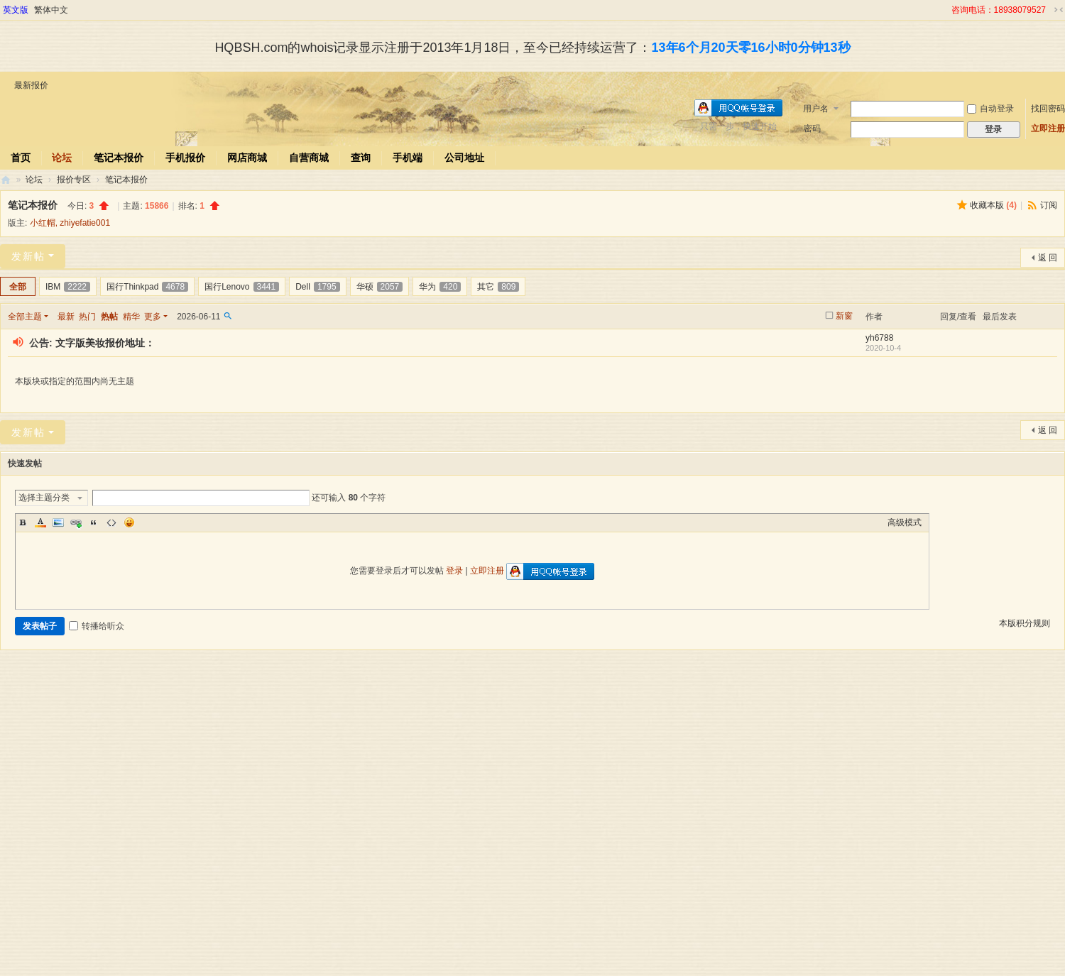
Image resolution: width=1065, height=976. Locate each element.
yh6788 (879, 338)
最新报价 (31, 85)
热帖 (109, 317)
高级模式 (905, 522)
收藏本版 (993, 205)
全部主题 (25, 317)
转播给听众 (96, 626)
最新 (66, 317)
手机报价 (185, 157)
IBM (67, 287)
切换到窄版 (1058, 10)
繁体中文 (51, 10)
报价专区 (74, 180)
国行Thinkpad (147, 287)
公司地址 (464, 157)
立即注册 (1048, 128)
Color (40, 522)
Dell (317, 287)
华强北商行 (5, 180)
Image (58, 522)
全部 (17, 287)
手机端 (407, 157)
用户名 (816, 109)
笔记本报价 (118, 157)
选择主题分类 (44, 498)
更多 (152, 317)
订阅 (1048, 205)
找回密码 (1048, 109)
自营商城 (309, 157)
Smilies (129, 522)
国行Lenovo (241, 287)
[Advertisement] (532, 876)
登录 (454, 571)
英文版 (15, 10)
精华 (131, 317)
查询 (361, 157)
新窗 (844, 316)
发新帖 (28, 256)
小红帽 (42, 223)
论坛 (62, 157)
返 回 (1047, 258)
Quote (94, 522)
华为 (440, 287)
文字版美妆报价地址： (105, 343)
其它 (498, 287)
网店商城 (247, 157)
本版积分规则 (1024, 623)
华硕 (379, 287)
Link (76, 522)
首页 (21, 157)
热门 (87, 317)
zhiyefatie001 (85, 223)
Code (111, 522)
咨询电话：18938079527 (998, 10)
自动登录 (990, 109)
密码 (812, 128)
